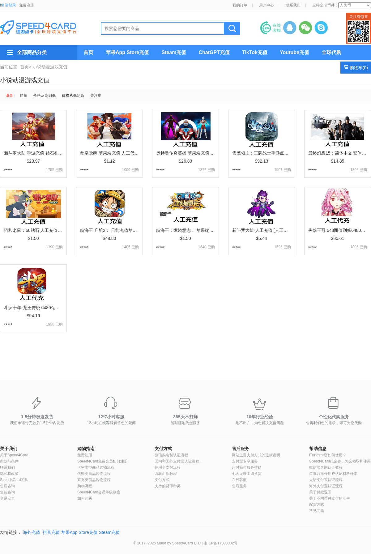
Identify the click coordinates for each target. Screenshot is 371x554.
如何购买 (84, 498)
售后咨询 (7, 486)
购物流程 (84, 486)
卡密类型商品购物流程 (95, 467)
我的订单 (239, 5)
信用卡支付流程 (168, 467)
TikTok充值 (254, 52)
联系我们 (293, 5)
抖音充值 (51, 532)
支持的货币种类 (168, 486)
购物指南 (86, 448)
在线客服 (239, 480)
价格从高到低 (44, 95)
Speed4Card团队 (14, 480)
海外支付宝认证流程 (326, 486)
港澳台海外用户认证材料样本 (333, 473)
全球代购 (331, 52)
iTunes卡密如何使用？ (327, 455)
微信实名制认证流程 (171, 455)
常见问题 (316, 511)
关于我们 (8, 448)
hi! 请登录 (8, 5)
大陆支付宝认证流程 (326, 480)
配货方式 (316, 504)
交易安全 (7, 498)
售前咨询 (7, 492)
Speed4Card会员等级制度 (98, 492)
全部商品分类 (32, 52)
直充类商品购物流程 (94, 480)
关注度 (95, 95)
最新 (10, 95)
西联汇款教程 (166, 473)
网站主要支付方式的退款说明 (256, 455)
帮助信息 (317, 448)
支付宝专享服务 (245, 461)
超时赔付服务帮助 (247, 467)
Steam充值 (173, 52)
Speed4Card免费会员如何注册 (102, 461)
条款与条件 (9, 461)
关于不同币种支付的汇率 (329, 498)
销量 (23, 95)
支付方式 (163, 448)
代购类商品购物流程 (94, 473)
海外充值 (31, 532)
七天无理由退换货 (247, 473)
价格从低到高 (73, 95)
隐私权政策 (9, 473)
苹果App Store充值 (127, 52)
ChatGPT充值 (213, 52)
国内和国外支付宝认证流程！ (179, 461)
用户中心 (266, 5)
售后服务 (240, 448)
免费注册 (26, 5)
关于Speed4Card (14, 455)
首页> (25, 66)
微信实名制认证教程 (326, 467)
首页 (88, 52)
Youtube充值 (294, 52)
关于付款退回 (320, 492)
